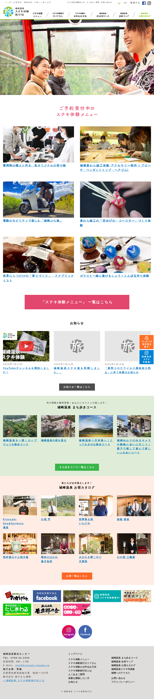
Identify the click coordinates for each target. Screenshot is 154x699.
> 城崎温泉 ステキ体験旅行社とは (24, 680)
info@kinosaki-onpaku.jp (32, 665)
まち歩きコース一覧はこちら (76, 467)
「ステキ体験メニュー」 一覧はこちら (77, 302)
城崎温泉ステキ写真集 (123, 669)
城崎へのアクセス (120, 673)
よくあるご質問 (93, 2)
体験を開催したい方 (78, 678)
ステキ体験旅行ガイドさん (82, 663)
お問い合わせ (106, 2)
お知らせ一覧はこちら (77, 387)
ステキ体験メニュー (78, 659)
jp (119, 3)
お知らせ (73, 682)
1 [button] (130, 89)
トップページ (75, 654)
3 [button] (137, 89)
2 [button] (134, 89)
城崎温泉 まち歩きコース (124, 658)
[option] (77, 57)
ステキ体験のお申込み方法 (82, 667)
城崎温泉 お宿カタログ (123, 665)
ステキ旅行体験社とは (76, 2)
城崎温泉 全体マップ (122, 661)
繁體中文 (135, 3)
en (125, 3)
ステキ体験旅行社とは (80, 670)
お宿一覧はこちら (77, 576)
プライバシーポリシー (123, 682)
